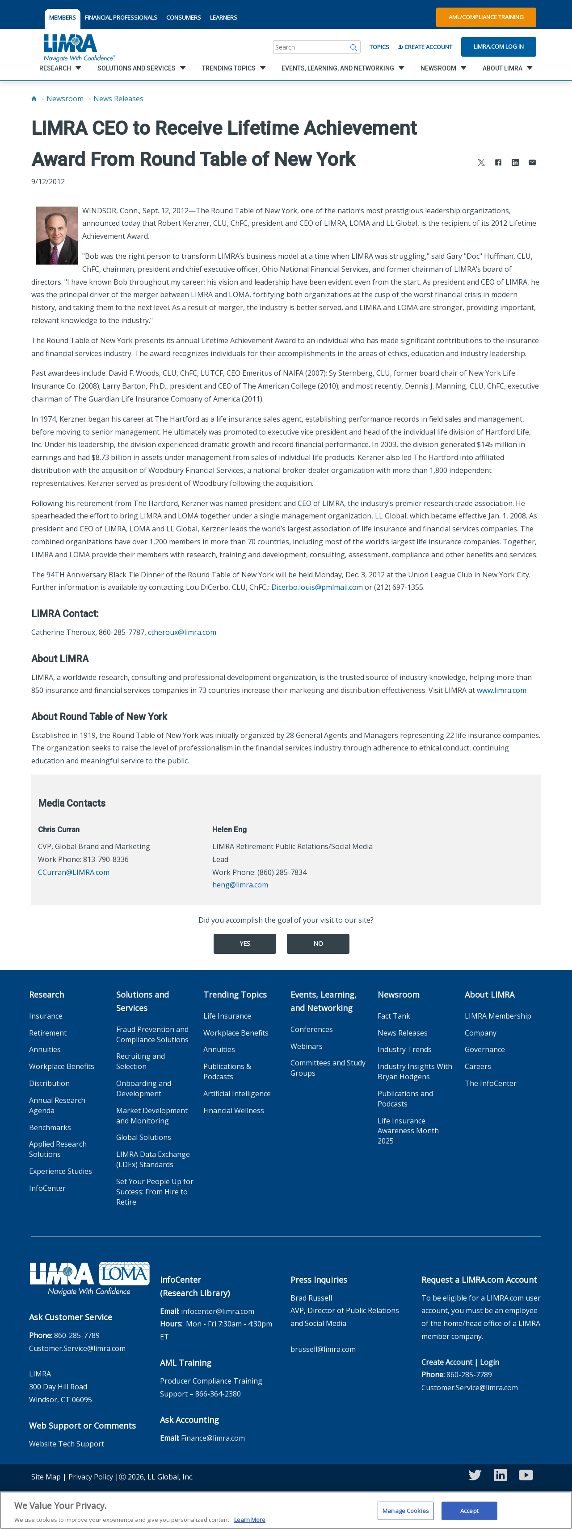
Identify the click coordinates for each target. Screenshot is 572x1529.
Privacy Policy (90, 1477)
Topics (379, 47)
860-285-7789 (77, 1335)
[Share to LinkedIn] (515, 163)
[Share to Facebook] (498, 163)
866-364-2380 (218, 1394)
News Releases (118, 99)
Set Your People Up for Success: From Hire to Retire (154, 1192)
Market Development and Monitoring (152, 1116)
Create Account (425, 47)
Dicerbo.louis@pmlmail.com (317, 587)
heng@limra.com (240, 885)
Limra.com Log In (499, 46)
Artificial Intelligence (237, 1093)
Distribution (49, 1083)
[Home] (34, 99)
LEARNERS (223, 17)
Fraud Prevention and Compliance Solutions (152, 1034)
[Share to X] (481, 163)
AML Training (185, 1362)
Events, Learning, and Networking (323, 1001)
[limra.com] (78, 47)
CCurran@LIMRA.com (73, 872)
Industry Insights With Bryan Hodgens (415, 1071)
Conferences (311, 1029)
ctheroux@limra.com (182, 632)
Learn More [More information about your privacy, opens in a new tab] (249, 1524)
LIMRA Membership (498, 1016)
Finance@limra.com (213, 1438)
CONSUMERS (183, 17)
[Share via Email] (532, 163)
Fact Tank (394, 1016)
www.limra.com (501, 690)
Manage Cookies (406, 1515)
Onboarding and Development (143, 1088)
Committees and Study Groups (328, 1068)
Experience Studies (60, 1171)
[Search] (354, 47)
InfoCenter (47, 1188)
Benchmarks (50, 1127)
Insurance (46, 1016)
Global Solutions (143, 1137)
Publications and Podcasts (405, 1099)
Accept (469, 1515)
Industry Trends (405, 1049)
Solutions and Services (142, 1001)
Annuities (45, 1049)
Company (480, 1033)
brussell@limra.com (323, 1349)
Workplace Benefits (61, 1066)
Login (489, 1362)
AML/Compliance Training (486, 17)
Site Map (46, 1477)
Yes (245, 943)
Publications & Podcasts (227, 1071)
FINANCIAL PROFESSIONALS (121, 17)
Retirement (48, 1033)
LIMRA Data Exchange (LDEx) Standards (153, 1159)
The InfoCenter (491, 1083)
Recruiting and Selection (140, 1061)
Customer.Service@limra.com (77, 1348)
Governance (485, 1049)
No (318, 943)
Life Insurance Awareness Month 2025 (408, 1131)
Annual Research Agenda (57, 1105)
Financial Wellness (233, 1110)
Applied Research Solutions (58, 1149)
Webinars (306, 1046)
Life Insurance (227, 1016)
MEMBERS (62, 17)
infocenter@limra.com (217, 1311)
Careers (478, 1066)
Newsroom (65, 99)
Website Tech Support (66, 1444)
